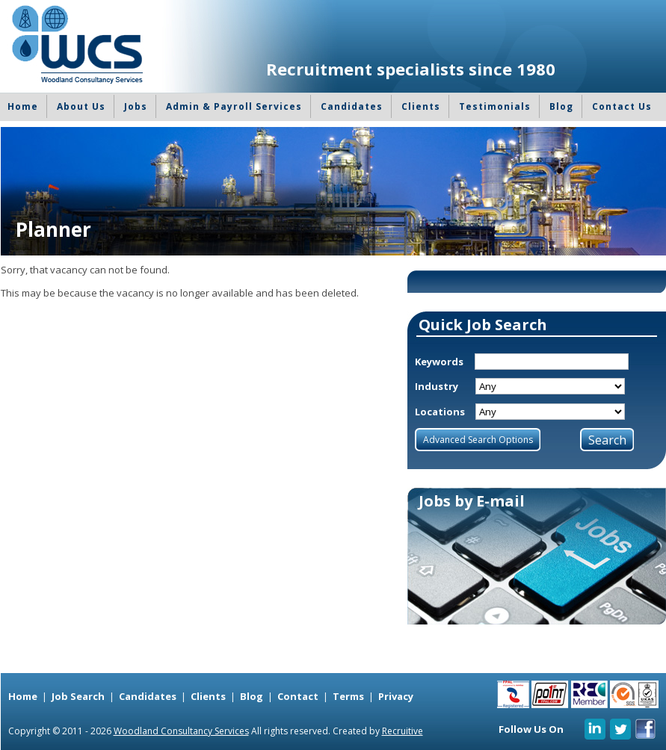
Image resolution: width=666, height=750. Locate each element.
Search (607, 440)
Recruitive (402, 731)
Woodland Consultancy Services (181, 731)
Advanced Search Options (478, 439)
